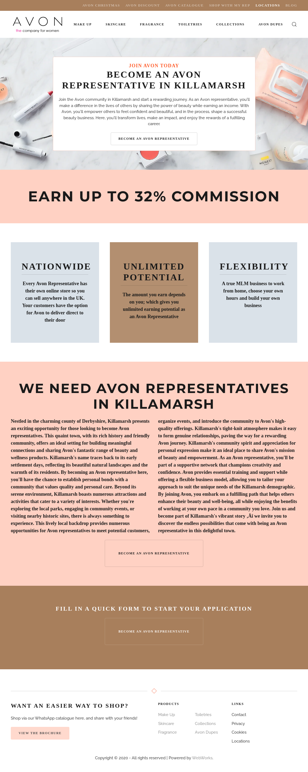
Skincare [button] (116, 24)
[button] (294, 24)
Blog (291, 5)
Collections (230, 24)
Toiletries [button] (190, 24)
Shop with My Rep (229, 5)
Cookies (239, 732)
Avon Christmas (101, 5)
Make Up (166, 714)
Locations (268, 5)
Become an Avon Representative (154, 139)
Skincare (166, 723)
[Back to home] (38, 24)
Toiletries (203, 714)
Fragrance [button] (152, 24)
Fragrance (167, 732)
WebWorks (202, 758)
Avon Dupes (270, 24)
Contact (239, 714)
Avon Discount (142, 5)
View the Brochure (40, 733)
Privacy (238, 723)
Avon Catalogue (184, 5)
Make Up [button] (83, 24)
